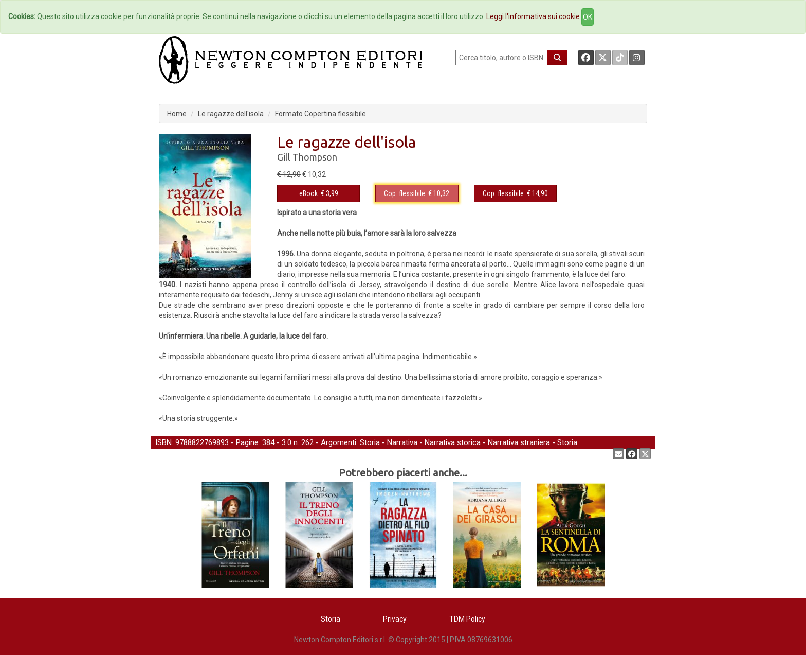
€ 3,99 (318, 193)
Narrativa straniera (519, 442)
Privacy (395, 619)
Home (177, 114)
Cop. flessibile (404, 193)
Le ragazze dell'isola (231, 114)
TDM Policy (467, 619)
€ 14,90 (515, 193)
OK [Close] (587, 17)
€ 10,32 (416, 193)
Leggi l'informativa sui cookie (533, 16)
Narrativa (402, 442)
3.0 (286, 442)
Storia (370, 442)
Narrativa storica (453, 442)
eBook (308, 193)
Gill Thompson (307, 157)
